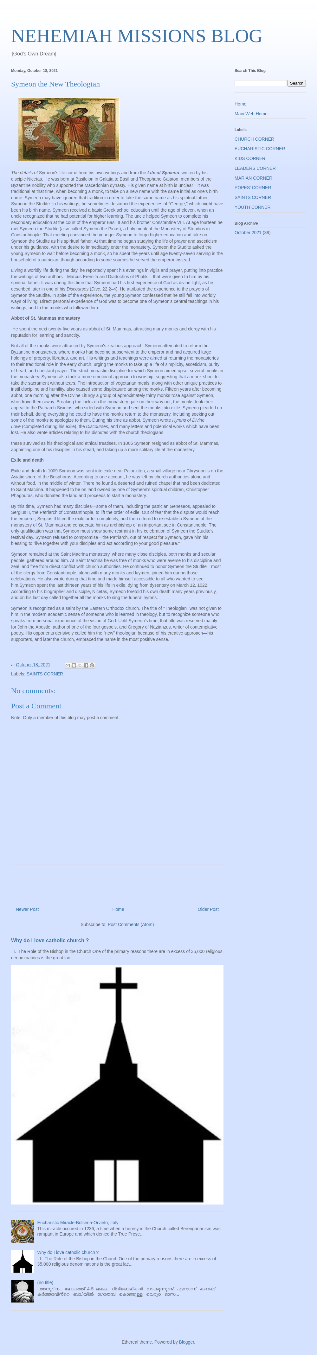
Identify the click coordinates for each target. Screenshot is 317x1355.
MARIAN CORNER (253, 178)
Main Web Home (251, 113)
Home (118, 909)
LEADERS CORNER (255, 168)
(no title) (45, 1282)
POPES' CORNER (253, 187)
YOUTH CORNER (253, 207)
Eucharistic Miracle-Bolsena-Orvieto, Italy (78, 1222)
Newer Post (27, 909)
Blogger (186, 1342)
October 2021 (248, 232)
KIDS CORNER (250, 158)
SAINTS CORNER (45, 673)
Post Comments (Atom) (131, 924)
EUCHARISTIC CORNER (260, 148)
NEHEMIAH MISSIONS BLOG (136, 35)
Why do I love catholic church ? (50, 940)
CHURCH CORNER (254, 139)
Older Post (208, 909)
